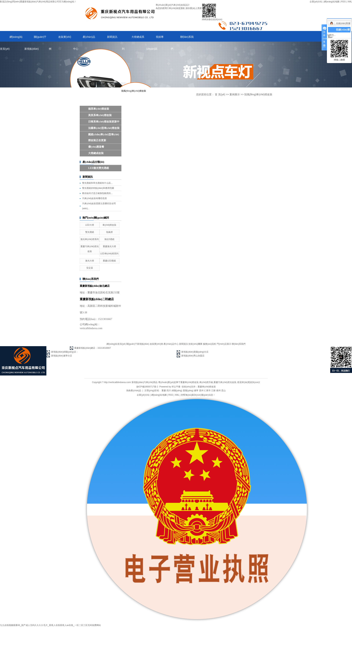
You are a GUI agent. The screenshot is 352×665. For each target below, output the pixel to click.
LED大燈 (89, 225)
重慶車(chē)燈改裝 (189, 382)
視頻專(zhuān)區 (155, 38)
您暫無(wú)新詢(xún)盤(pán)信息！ (198, 395)
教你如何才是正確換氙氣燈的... (97, 193)
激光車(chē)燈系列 (89, 239)
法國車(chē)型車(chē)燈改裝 (104, 128)
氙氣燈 (109, 232)
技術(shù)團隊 (195, 344)
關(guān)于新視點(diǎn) (35, 38)
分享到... (331, 35)
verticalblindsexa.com (91, 328)
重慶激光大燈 (109, 246)
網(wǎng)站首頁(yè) (11, 38)
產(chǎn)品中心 (84, 38)
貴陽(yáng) (188, 390)
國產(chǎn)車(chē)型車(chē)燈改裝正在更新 (103, 137)
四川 (168, 390)
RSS (343, 1)
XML (349, 1)
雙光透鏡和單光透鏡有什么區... (97, 183)
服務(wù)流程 (209, 344)
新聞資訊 (112, 36)
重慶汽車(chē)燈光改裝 (225, 382)
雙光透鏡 (89, 232)
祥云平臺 (176, 386)
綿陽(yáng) (177, 390)
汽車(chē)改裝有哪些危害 (94, 198)
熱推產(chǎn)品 (133, 390)
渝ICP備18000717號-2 (147, 386)
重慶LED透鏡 (109, 260)
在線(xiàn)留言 (343, 32)
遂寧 (196, 390)
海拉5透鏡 (109, 239)
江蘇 (213, 390)
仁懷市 (207, 390)
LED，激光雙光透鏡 (98, 168)
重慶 (164, 390)
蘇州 (218, 390)
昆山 (223, 390)
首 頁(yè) (220, 94)
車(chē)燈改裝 (109, 225)
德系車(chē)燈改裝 (98, 108)
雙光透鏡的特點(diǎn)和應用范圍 (98, 188)
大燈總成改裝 (96, 153)
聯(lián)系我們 (182, 38)
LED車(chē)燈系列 (109, 253)
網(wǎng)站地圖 (331, 1)
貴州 (201, 390)
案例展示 (235, 94)
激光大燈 (89, 260)
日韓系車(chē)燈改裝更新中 (103, 121)
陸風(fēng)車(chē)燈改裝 (258, 94)
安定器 (89, 268)
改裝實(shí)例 (60, 38)
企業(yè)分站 (316, 1)
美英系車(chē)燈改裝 (100, 115)
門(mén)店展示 (224, 344)
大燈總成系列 (133, 38)
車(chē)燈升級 (206, 382)
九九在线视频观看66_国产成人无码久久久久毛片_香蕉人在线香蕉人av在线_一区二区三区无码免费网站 (50, 625)
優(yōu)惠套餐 (96, 146)
